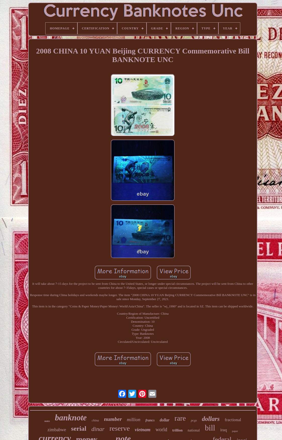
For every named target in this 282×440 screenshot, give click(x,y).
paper (235, 430)
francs (150, 420)
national (194, 430)
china (95, 420)
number (113, 419)
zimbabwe (57, 429)
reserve (120, 428)
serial (78, 428)
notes (47, 421)
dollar (164, 420)
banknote (71, 417)
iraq (223, 429)
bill (210, 427)
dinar (98, 429)
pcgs (194, 420)
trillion (177, 430)
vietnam (142, 429)
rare (180, 418)
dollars (211, 418)
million (133, 419)
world (161, 429)
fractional (233, 419)
